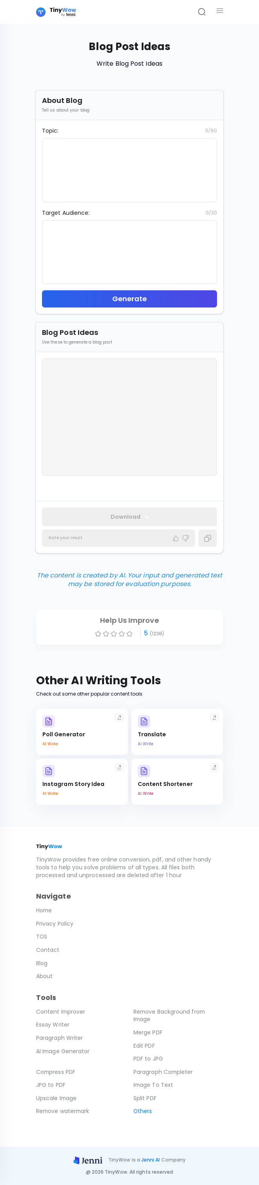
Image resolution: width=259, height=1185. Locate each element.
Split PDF (145, 1098)
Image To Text (153, 1085)
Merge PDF (147, 1032)
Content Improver (61, 1012)
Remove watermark (63, 1111)
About (44, 976)
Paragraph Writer (59, 1038)
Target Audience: (65, 213)
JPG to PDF (51, 1085)
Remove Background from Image (169, 1015)
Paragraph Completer (163, 1072)
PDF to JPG (148, 1059)
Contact (48, 950)
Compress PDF (56, 1072)
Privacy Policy (54, 924)
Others (142, 1111)
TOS (41, 936)
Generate (129, 299)
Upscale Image (56, 1098)
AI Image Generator (63, 1051)
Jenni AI (150, 1159)
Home (44, 910)
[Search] (202, 12)
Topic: (50, 131)
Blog (41, 963)
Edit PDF (144, 1046)
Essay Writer (52, 1025)
